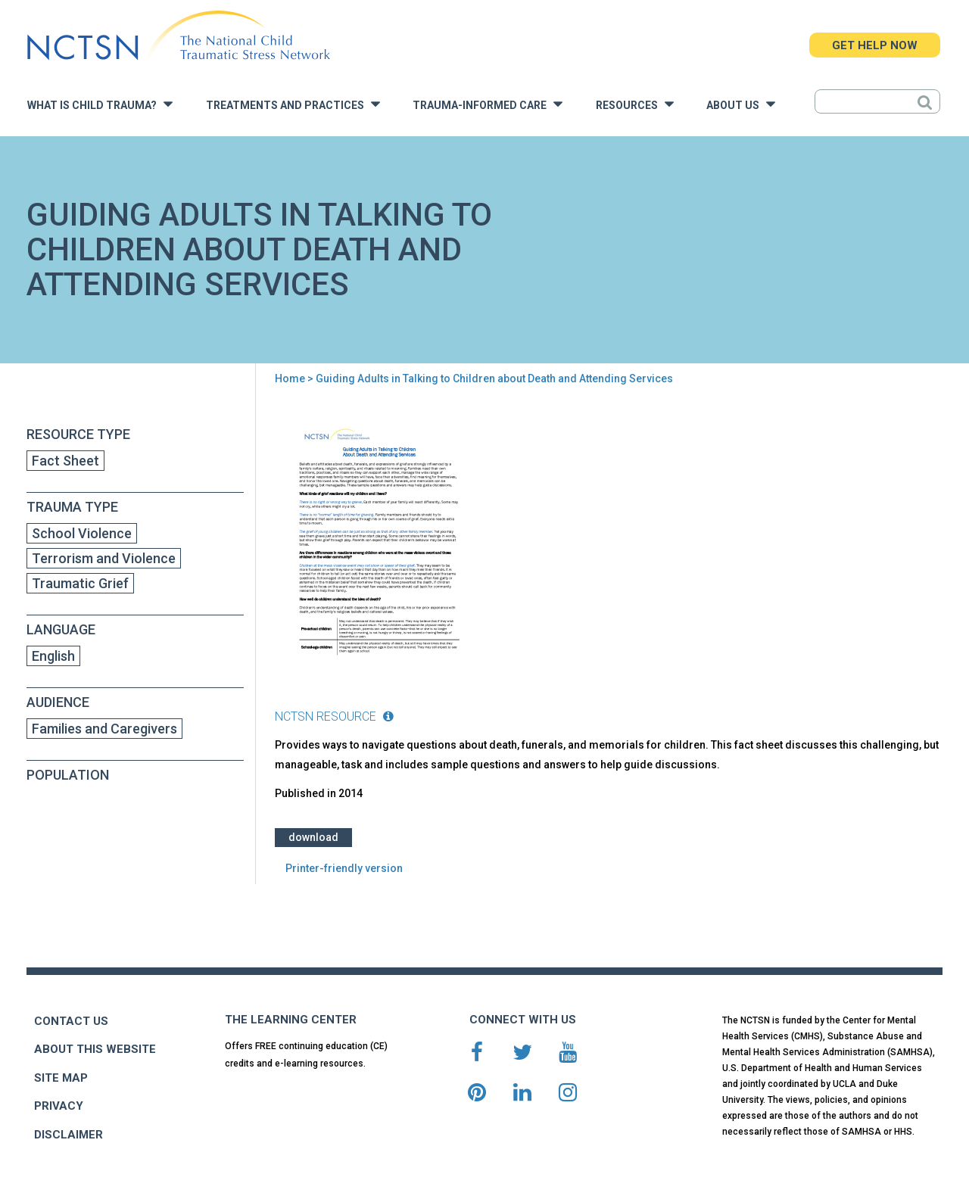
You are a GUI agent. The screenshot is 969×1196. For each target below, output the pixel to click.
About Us (740, 104)
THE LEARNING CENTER (291, 1019)
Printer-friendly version (344, 868)
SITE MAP (61, 1078)
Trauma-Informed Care (487, 104)
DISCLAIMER (68, 1134)
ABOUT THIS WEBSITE (95, 1049)
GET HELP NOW (875, 45)
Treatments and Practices (293, 104)
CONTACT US (71, 1021)
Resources (635, 104)
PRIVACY (58, 1106)
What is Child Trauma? (100, 104)
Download (313, 837)
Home (290, 378)
